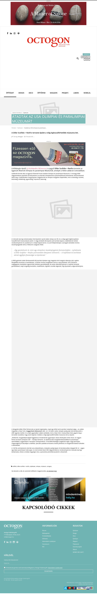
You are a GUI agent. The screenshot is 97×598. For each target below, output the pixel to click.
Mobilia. (87, 93)
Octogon (20, 136)
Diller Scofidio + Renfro (23, 466)
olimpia (38, 466)
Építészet (10, 93)
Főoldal (14, 128)
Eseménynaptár (77, 547)
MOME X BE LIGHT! (78, 552)
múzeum (43, 466)
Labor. (76, 93)
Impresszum (45, 544)
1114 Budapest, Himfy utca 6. (12, 535)
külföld (14, 466)
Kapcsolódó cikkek (48, 508)
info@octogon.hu (9, 537)
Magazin (53, 93)
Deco (31, 93)
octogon (49, 466)
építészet (32, 466)
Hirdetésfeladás (46, 536)
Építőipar (41, 93)
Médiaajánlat (85, 57)
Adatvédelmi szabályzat (49, 541)
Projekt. (65, 93)
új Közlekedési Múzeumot (37, 168)
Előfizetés (86, 54)
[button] (77, 58)
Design (21, 93)
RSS (43, 547)
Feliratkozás (48, 571)
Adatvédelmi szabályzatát (55, 568)
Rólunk (44, 530)
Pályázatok (76, 544)
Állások (87, 59)
